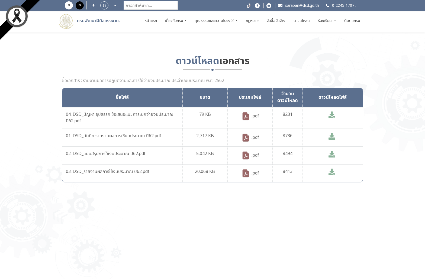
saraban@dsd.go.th (302, 5)
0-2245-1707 (343, 5)
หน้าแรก (151, 21)
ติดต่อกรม (352, 21)
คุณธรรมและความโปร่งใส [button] (215, 21)
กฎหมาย (252, 21)
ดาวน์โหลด (302, 21)
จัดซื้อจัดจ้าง (276, 21)
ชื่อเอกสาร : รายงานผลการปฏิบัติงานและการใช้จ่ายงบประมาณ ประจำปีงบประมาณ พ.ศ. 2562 (143, 81)
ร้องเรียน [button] (325, 21)
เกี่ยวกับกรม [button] (174, 21)
